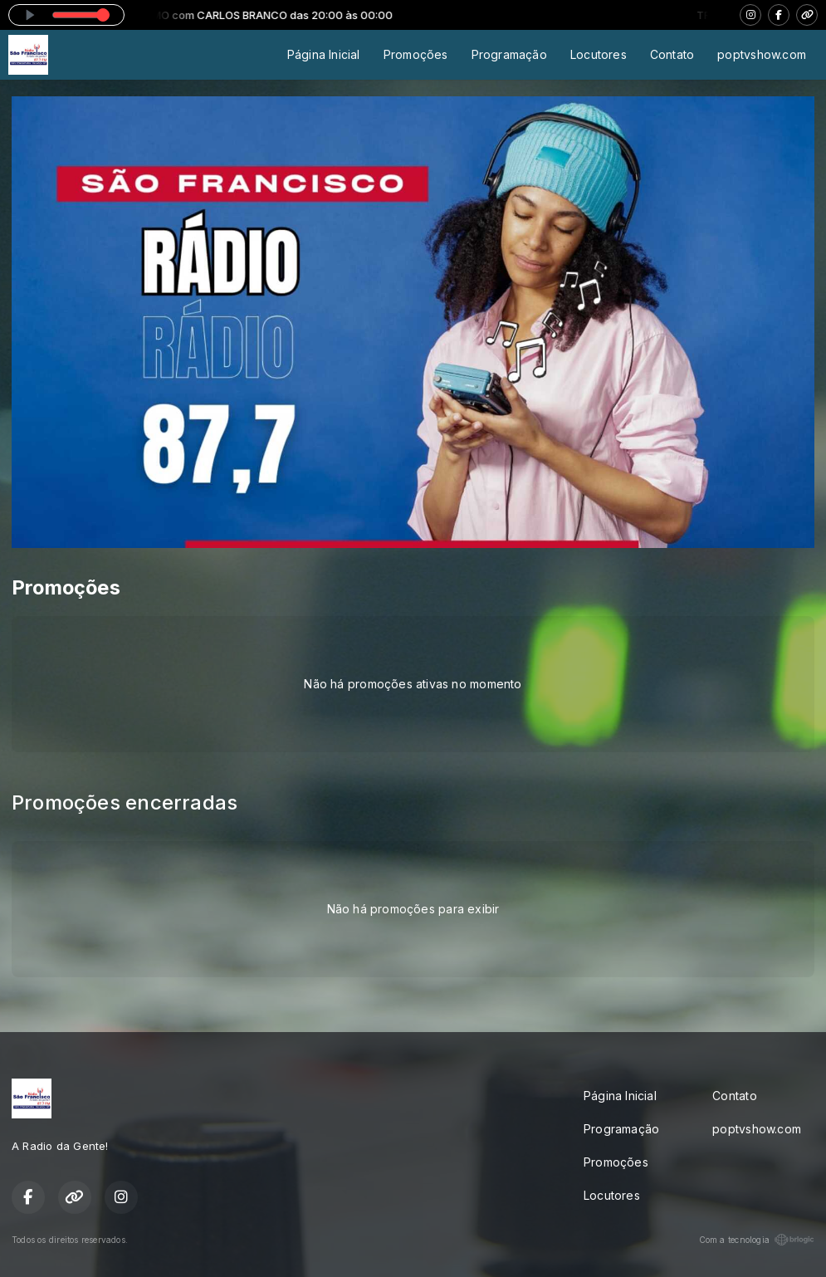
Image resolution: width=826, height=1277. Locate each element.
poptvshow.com (761, 54)
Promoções (416, 54)
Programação (509, 54)
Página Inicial (323, 54)
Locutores (598, 54)
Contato (672, 54)
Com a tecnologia (756, 1239)
